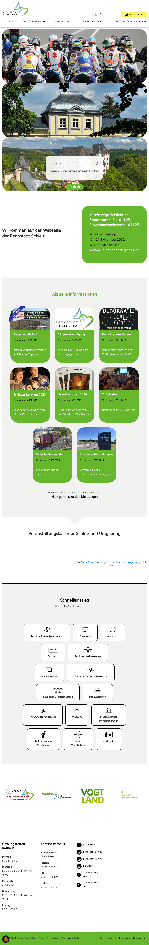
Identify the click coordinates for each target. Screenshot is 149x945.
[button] (6, 939)
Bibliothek (88, 866)
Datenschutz (140, 938)
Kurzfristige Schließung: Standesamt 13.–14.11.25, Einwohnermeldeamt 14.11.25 (114, 220)
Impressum (125, 938)
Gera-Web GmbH (71, 938)
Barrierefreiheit (108, 938)
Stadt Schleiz (90, 845)
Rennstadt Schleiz (92, 852)
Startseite (8, 22)
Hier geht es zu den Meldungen (74, 497)
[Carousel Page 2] (74, 186)
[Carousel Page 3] (78, 186)
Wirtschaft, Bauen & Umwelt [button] (129, 22)
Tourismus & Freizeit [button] (93, 22)
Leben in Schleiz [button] (62, 22)
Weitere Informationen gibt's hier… (115, 250)
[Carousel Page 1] (70, 186)
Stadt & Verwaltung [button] (32, 22)
